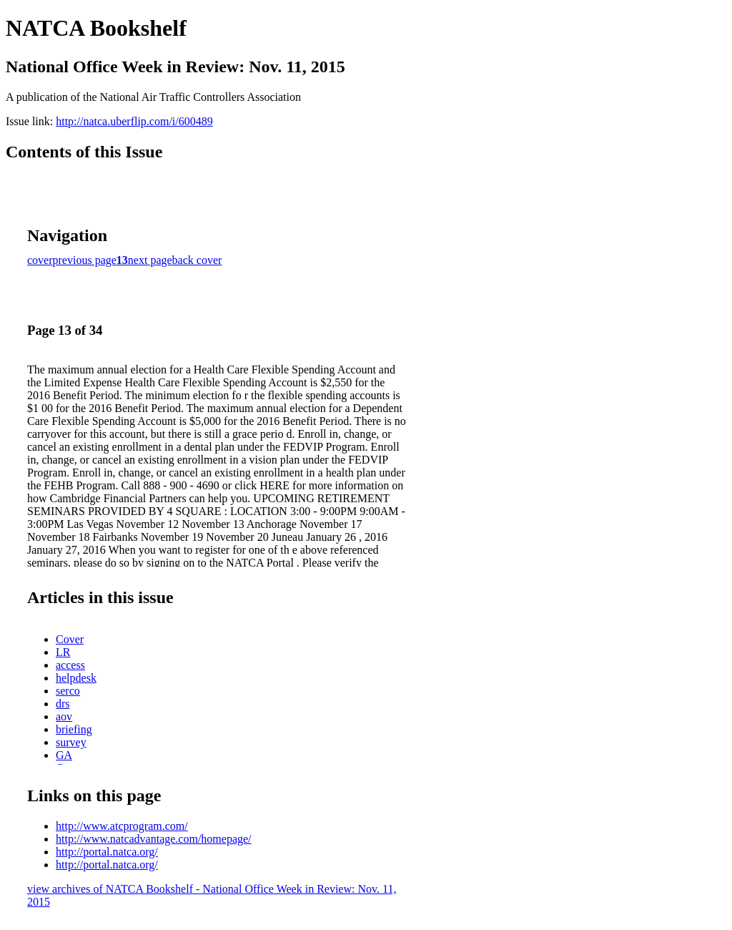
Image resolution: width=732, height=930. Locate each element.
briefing (74, 729)
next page (150, 260)
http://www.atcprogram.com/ (122, 826)
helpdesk (76, 678)
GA (64, 755)
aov (64, 716)
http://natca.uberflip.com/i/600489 (134, 121)
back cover (197, 260)
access (70, 665)
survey (71, 742)
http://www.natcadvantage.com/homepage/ (154, 839)
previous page (85, 260)
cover (40, 260)
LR (63, 652)
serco (68, 691)
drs (63, 704)
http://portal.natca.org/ (107, 852)
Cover (70, 639)
